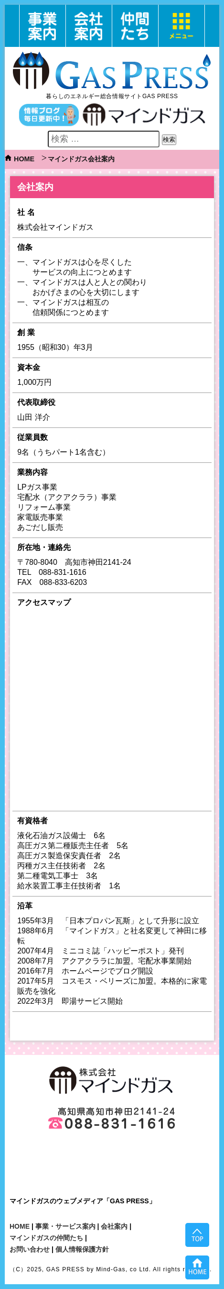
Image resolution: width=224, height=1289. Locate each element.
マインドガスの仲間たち (46, 1238)
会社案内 (114, 1226)
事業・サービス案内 (65, 1226)
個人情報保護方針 (82, 1249)
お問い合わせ (30, 1249)
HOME (24, 159)
